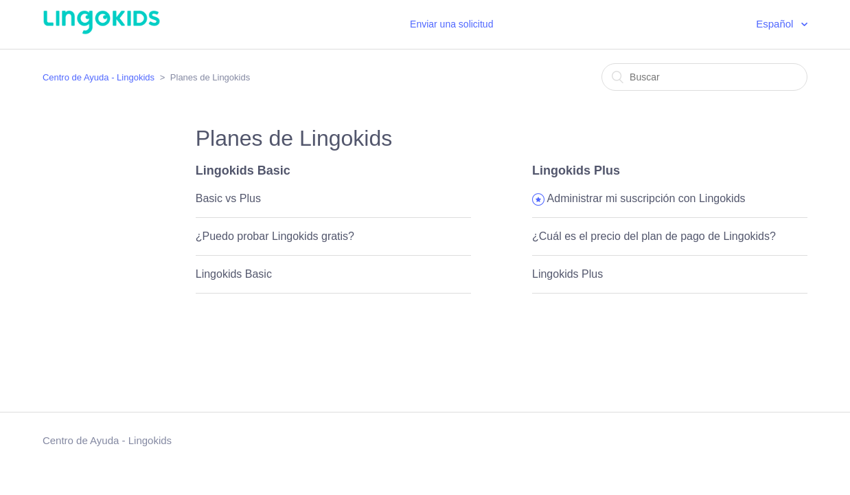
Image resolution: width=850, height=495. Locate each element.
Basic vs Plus (228, 198)
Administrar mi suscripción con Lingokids (646, 198)
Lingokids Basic (243, 170)
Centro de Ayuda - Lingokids (98, 77)
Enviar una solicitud (451, 24)
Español (776, 24)
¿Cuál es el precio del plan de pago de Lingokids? (654, 236)
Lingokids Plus (576, 170)
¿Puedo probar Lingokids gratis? (275, 236)
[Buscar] (704, 77)
